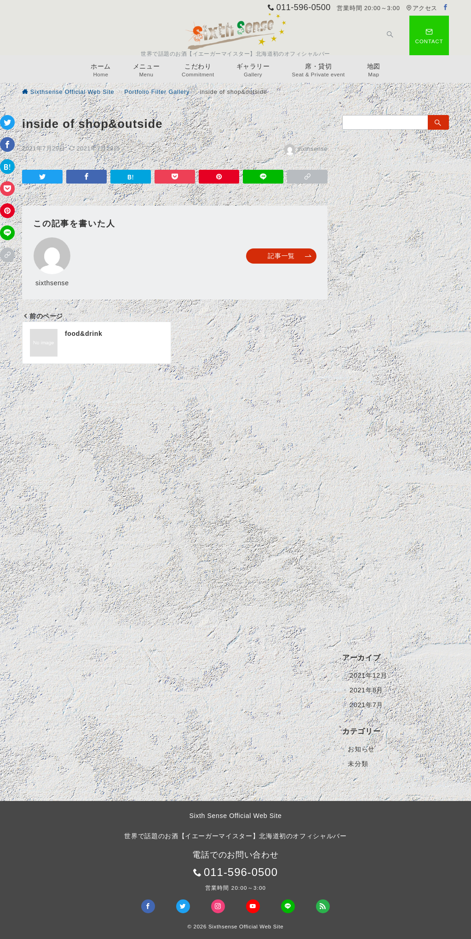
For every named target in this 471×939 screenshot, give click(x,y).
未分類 (358, 763)
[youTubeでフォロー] (253, 906)
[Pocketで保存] (7, 188)
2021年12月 (368, 675)
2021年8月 (366, 690)
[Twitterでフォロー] (183, 906)
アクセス (421, 8)
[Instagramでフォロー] (218, 906)
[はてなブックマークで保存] (7, 166)
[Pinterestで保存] (7, 210)
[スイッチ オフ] (390, 35)
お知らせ (361, 749)
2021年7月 (366, 705)
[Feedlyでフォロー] (323, 906)
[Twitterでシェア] (7, 122)
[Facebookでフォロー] (445, 7)
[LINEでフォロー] (288, 906)
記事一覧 (289, 255)
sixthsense (305, 148)
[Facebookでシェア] (7, 144)
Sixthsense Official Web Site (246, 926)
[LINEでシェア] (7, 232)
